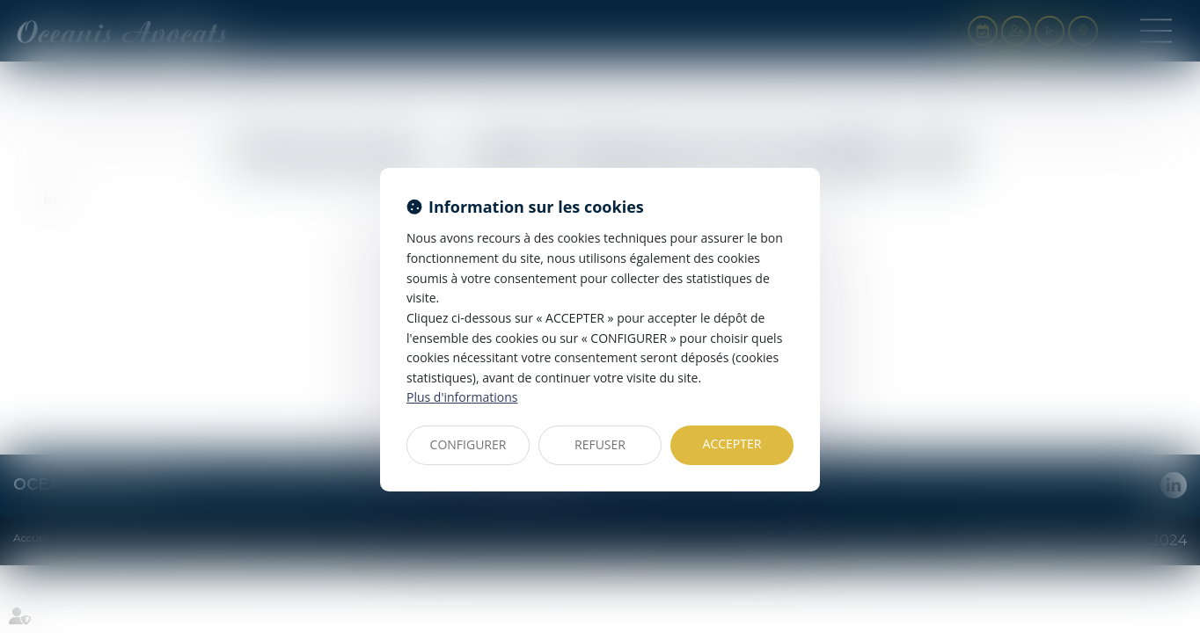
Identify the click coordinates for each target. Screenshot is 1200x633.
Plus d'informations (461, 397)
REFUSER (600, 444)
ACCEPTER (732, 443)
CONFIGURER (468, 444)
